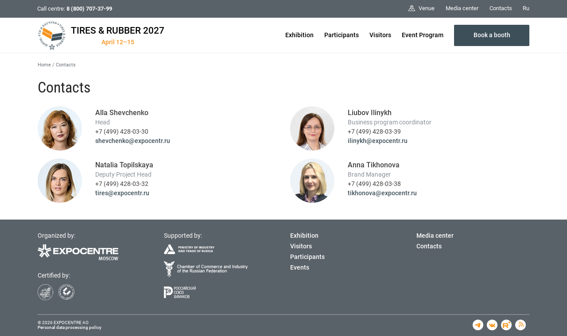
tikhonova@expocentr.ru (382, 193)
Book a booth (492, 35)
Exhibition (299, 35)
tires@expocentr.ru (122, 193)
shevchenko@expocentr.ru (132, 140)
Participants (341, 35)
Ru (526, 8)
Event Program (422, 35)
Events (299, 267)
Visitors (380, 35)
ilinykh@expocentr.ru (378, 140)
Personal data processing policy (69, 327)
